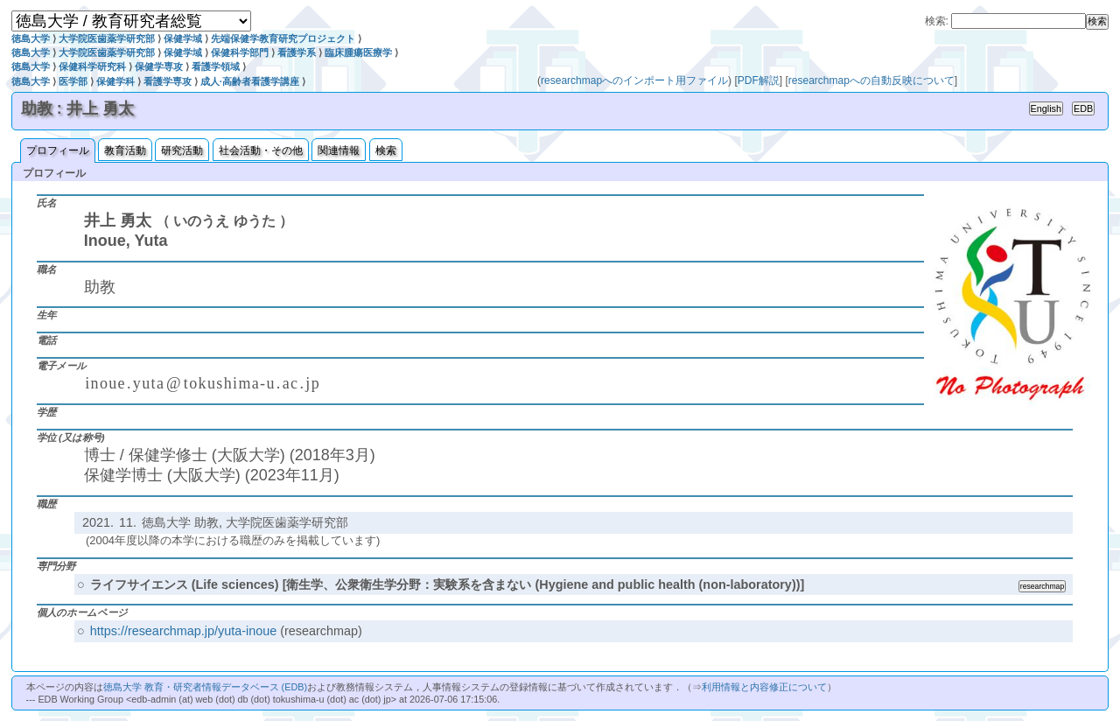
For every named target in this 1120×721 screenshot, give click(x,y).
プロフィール (57, 150)
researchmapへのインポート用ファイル (634, 80)
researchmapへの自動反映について (871, 80)
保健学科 (115, 81)
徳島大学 (30, 38)
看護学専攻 (168, 81)
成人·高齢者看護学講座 (249, 81)
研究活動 (182, 150)
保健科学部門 (240, 52)
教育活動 (125, 150)
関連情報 (339, 150)
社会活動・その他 (261, 150)
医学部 (73, 81)
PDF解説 (759, 80)
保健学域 (183, 38)
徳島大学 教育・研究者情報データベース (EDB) (205, 687)
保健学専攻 (159, 66)
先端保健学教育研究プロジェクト (283, 38)
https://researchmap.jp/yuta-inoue (183, 631)
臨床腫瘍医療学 (358, 52)
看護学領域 (216, 66)
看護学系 (296, 52)
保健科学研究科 (92, 66)
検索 (385, 150)
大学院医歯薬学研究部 (107, 38)
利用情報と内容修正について (764, 687)
